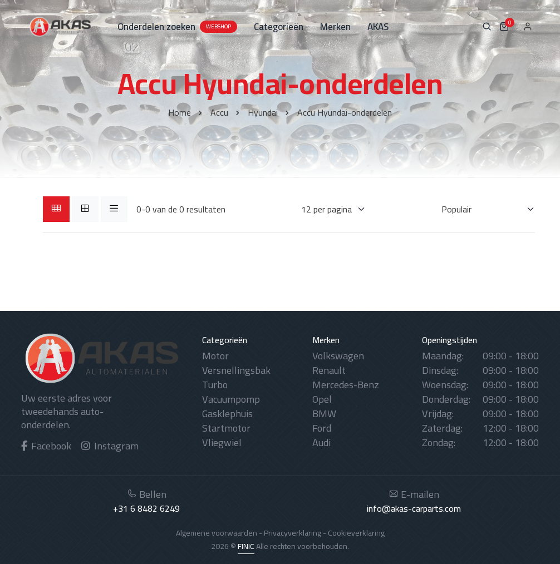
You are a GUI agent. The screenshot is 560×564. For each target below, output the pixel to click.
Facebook (46, 446)
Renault (329, 370)
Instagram (110, 446)
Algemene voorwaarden (216, 533)
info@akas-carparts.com (414, 508)
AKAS (378, 27)
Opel (322, 399)
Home (179, 112)
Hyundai (263, 112)
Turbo (215, 384)
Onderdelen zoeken (177, 27)
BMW (324, 413)
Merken (335, 27)
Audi (321, 442)
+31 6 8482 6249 (146, 508)
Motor (215, 356)
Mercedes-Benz (345, 384)
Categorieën (278, 27)
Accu (219, 112)
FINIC (246, 546)
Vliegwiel (222, 442)
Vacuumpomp (231, 399)
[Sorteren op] (481, 209)
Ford (321, 428)
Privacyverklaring (292, 533)
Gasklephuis (227, 413)
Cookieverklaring (356, 533)
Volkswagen (338, 356)
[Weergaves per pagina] (326, 209)
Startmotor (226, 428)
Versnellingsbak (236, 370)
